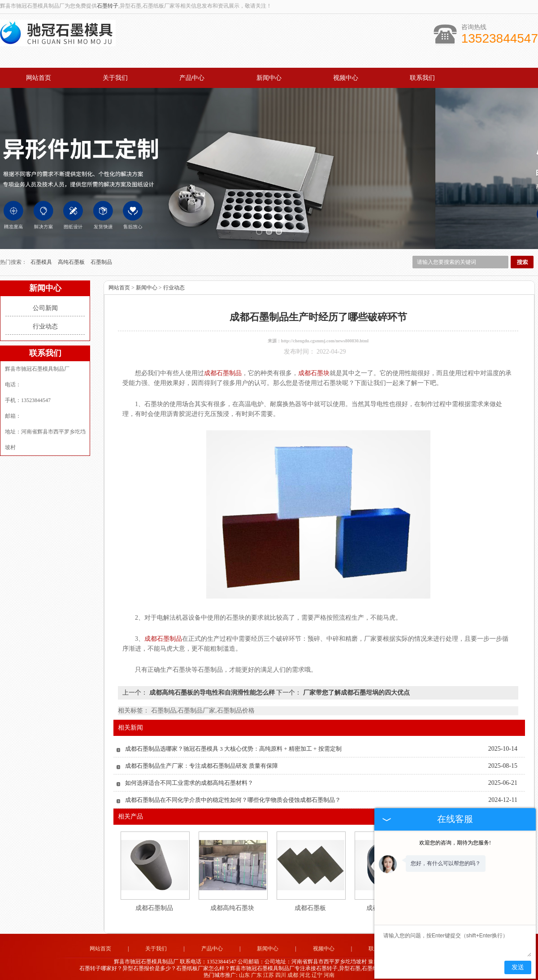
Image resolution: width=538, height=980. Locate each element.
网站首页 (38, 77)
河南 (329, 969)
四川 (280, 969)
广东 (256, 969)
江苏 (268, 969)
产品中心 (191, 77)
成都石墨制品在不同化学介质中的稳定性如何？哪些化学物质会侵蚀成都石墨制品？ (233, 794)
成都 (292, 969)
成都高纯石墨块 (232, 902)
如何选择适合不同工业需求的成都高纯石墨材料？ (189, 777)
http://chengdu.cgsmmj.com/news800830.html (325, 334)
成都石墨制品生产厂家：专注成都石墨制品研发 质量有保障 (201, 760)
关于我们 (115, 77)
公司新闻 (45, 302)
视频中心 (345, 77)
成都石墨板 (310, 902)
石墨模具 (41, 256)
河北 (304, 969)
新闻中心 (269, 77)
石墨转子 (107, 6)
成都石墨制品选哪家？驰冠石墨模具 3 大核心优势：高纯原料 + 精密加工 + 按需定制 (233, 742)
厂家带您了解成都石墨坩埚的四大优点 (355, 686)
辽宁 (317, 969)
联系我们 (422, 77)
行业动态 (45, 320)
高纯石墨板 (72, 256)
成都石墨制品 (154, 902)
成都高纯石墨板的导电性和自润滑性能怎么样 (212, 686)
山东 (244, 969)
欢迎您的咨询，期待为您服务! (455, 843)
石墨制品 (101, 256)
